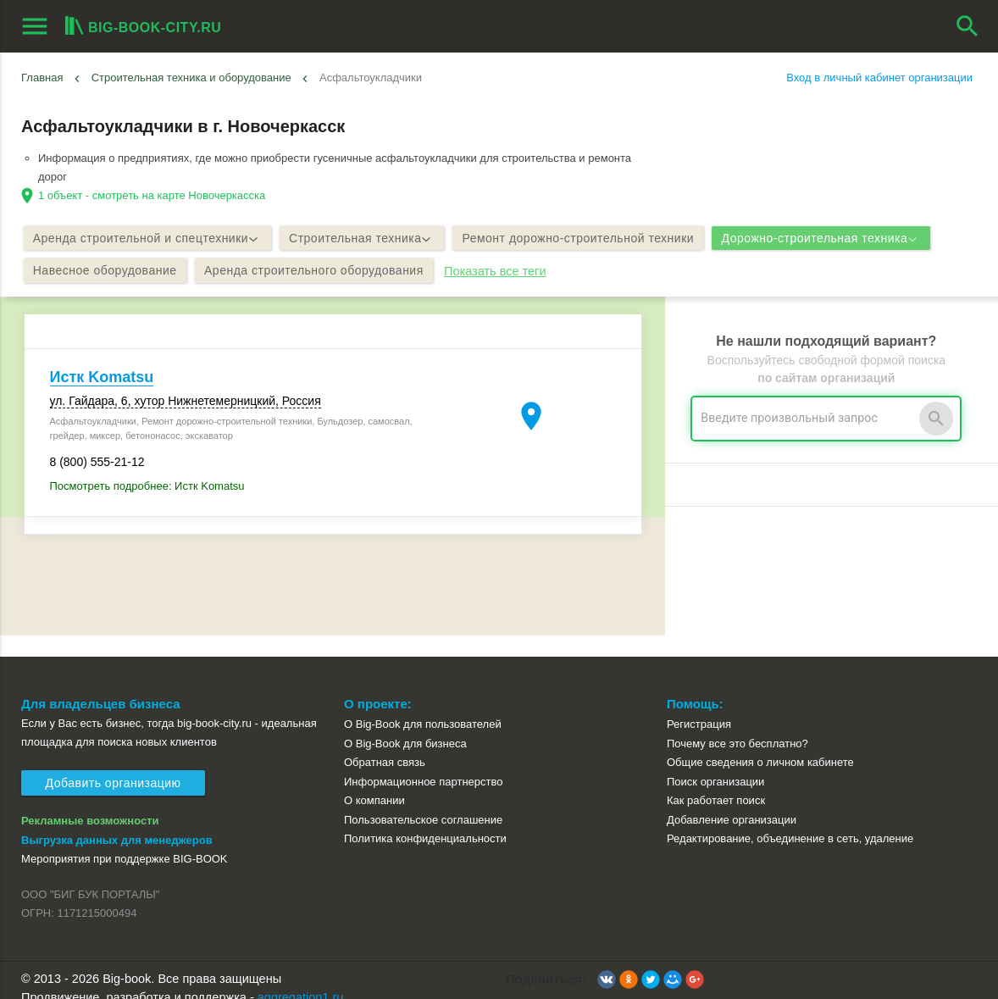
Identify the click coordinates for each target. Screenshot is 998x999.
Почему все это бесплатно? (737, 725)
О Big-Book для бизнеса (405, 725)
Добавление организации (731, 801)
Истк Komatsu (102, 380)
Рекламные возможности (90, 802)
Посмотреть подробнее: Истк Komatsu (147, 489)
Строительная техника (370, 239)
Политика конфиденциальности (425, 820)
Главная (42, 77)
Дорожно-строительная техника (842, 239)
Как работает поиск (716, 782)
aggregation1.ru (301, 978)
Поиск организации (715, 763)
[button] (606, 961)
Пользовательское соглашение (423, 801)
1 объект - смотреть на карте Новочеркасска (151, 195)
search (967, 26)
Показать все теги (507, 273)
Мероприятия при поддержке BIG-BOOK (124, 840)
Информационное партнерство (423, 763)
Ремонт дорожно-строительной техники (593, 239)
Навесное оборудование (108, 273)
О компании (374, 782)
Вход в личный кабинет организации (879, 77)
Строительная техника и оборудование (191, 77)
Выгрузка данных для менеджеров (117, 821)
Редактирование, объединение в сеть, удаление (790, 820)
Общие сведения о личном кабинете (760, 743)
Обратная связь (384, 743)
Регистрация (699, 705)
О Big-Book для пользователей (423, 705)
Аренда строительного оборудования (323, 273)
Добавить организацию (113, 765)
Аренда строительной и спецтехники (150, 239)
